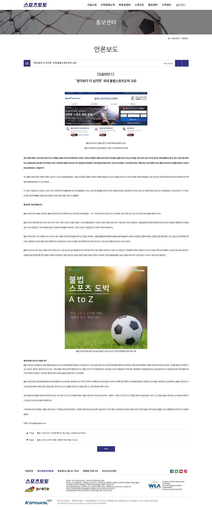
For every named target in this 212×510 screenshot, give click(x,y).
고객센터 (166, 4)
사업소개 (92, 4)
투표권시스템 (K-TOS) (68, 471)
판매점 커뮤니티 (90, 471)
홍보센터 (153, 4)
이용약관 (29, 471)
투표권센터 (125, 4)
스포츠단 (139, 4)
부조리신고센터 (109, 471)
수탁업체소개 (108, 4)
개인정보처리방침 (45, 471)
